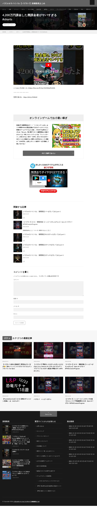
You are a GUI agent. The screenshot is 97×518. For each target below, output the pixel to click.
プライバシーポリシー (43, 447)
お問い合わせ (41, 437)
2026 (70, 437)
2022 (70, 465)
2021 (70, 471)
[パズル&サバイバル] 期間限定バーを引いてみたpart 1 (42, 217)
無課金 (50, 9)
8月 (91, 444)
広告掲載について (42, 457)
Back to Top (48, 425)
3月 (78, 437)
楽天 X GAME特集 (42, 476)
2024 (70, 451)
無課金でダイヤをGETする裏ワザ (46, 481)
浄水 (90, 9)
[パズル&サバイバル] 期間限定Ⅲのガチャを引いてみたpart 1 (44, 240)
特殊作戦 (42, 9)
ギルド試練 (33, 9)
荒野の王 (6, 13)
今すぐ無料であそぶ (48, 159)
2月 (76, 437)
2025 (70, 444)
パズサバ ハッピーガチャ (44, 406)
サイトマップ (41, 442)
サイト (15, 319)
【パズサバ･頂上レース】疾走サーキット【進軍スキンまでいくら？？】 (21, 484)
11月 (73, 446)
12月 (76, 446)
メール (16, 312)
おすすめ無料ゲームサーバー (45, 471)
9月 (93, 444)
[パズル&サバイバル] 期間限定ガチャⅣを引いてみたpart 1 (43, 261)
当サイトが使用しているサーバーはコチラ (49, 466)
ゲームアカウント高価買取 (44, 486)
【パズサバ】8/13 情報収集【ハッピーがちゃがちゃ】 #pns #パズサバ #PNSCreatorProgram (79, 372)
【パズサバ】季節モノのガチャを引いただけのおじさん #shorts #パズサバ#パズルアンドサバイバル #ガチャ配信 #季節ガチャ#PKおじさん (48, 374)
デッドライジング (67, 9)
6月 (86, 444)
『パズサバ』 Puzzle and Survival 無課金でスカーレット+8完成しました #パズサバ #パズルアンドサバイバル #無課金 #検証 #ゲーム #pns (21, 451)
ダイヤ (57, 9)
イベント (17, 9)
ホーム (4, 9)
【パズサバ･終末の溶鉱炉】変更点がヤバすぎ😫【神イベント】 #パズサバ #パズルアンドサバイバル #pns (16, 372)
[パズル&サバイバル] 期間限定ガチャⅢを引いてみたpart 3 (43, 250)
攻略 (10, 9)
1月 (74, 437)
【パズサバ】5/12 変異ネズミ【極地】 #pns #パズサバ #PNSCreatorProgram (20, 438)
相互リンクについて (42, 452)
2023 (70, 458)
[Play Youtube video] (48, 70)
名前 (15, 304)
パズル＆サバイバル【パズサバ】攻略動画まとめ (27, 513)
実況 (76, 9)
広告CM (83, 9)
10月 (70, 446)
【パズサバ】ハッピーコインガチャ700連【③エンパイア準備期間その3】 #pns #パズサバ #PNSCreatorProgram (79, 410)
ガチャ (25, 9)
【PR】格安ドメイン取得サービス (47, 503)
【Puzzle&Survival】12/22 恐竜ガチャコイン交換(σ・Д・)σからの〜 (16, 407)
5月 (83, 437)
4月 (81, 437)
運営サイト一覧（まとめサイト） (46, 462)
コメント (16, 285)
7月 (88, 444)
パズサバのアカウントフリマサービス (49, 491)
